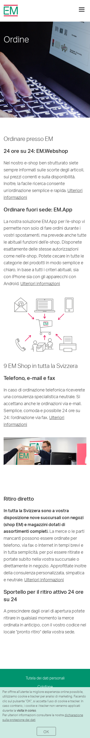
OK (46, 731)
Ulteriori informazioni (40, 283)
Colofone (45, 686)
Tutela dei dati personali (45, 677)
